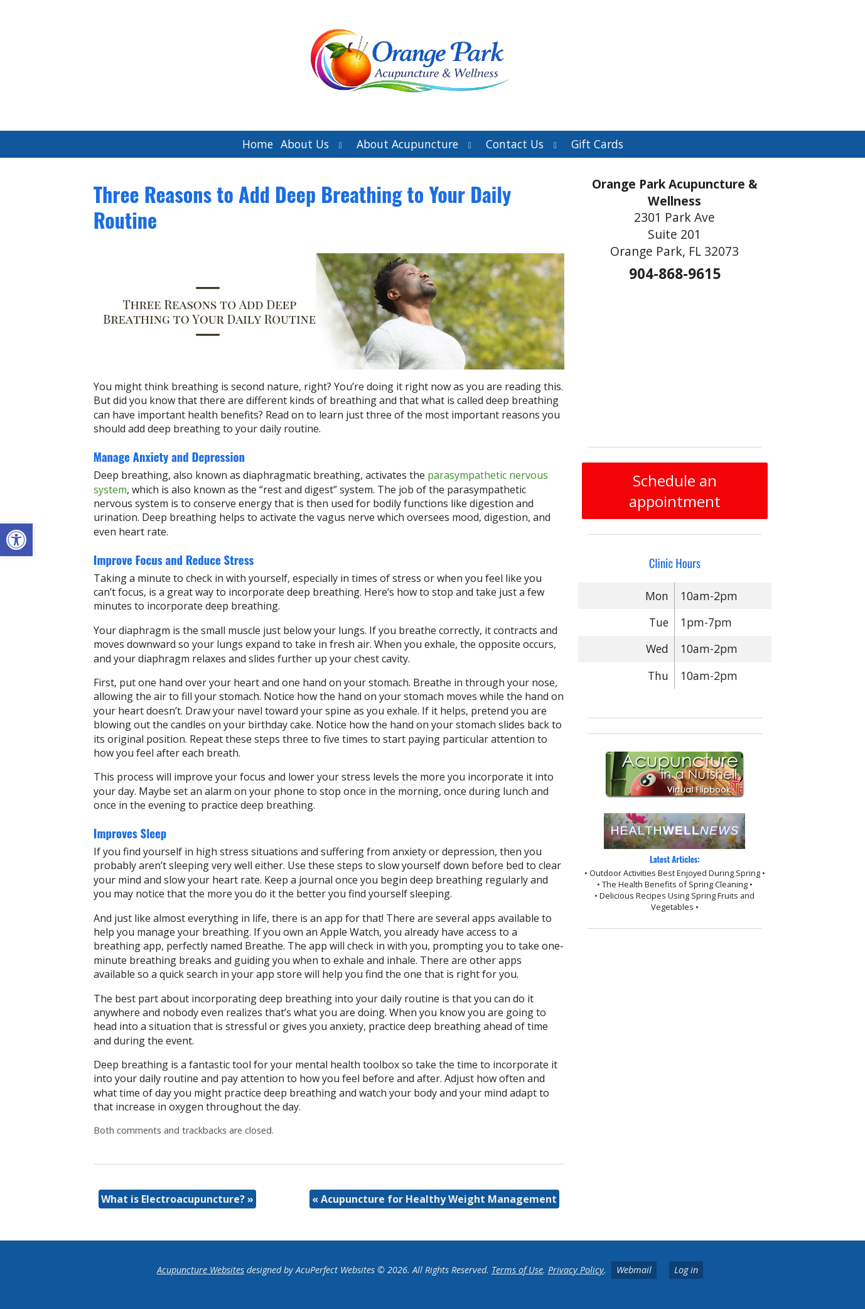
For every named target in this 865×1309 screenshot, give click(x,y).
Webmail (634, 1270)
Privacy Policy (576, 1270)
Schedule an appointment (675, 491)
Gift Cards (597, 143)
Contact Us (515, 143)
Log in (686, 1270)
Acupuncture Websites (200, 1270)
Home (257, 143)
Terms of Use (517, 1270)
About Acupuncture (407, 143)
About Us (305, 143)
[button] (16, 539)
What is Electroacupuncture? (177, 1199)
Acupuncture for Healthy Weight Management (434, 1199)
